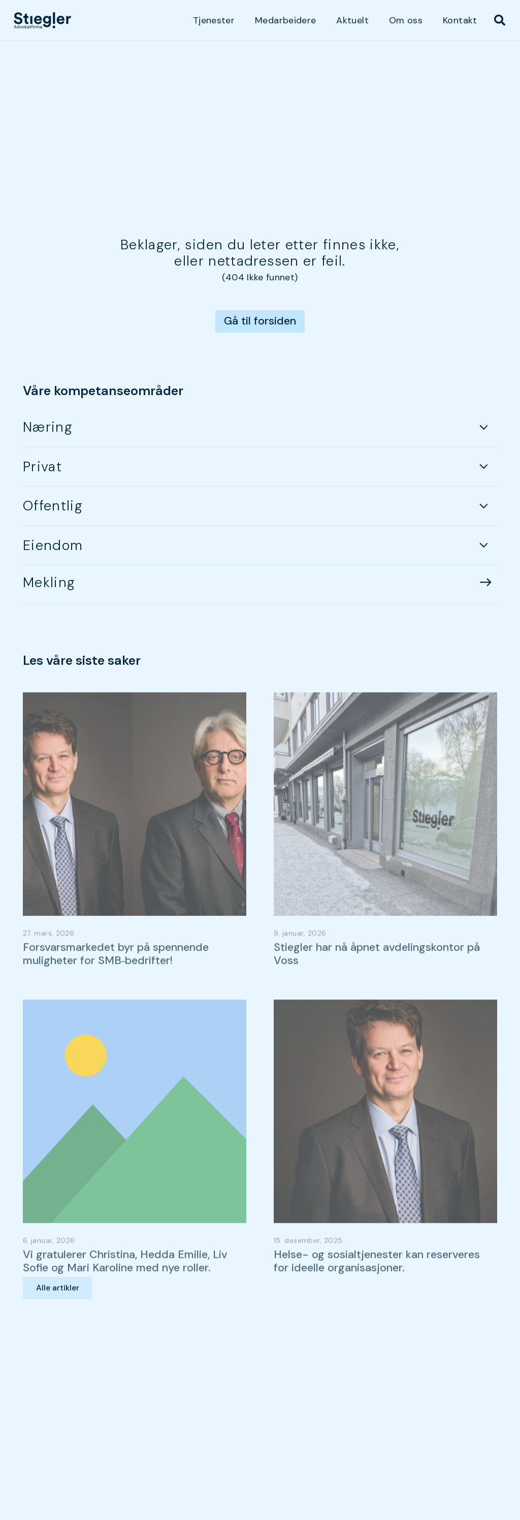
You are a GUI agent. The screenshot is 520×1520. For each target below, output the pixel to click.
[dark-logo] (42, 20)
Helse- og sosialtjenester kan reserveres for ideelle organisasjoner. (377, 1285)
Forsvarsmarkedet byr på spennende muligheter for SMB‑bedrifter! (116, 977)
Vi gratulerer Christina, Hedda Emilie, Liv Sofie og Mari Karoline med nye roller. (125, 1285)
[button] (500, 20)
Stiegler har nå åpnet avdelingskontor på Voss (377, 977)
